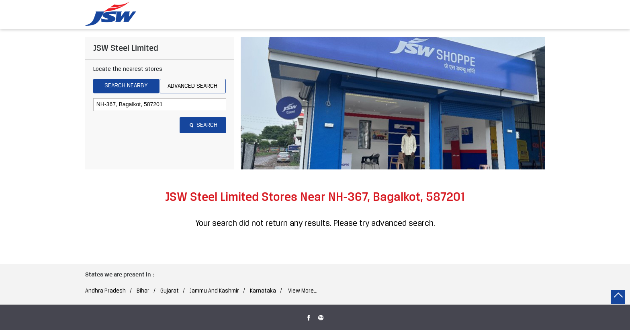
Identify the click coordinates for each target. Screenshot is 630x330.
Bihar (143, 291)
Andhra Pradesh (105, 291)
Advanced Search (192, 86)
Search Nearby (125, 85)
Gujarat (169, 291)
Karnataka (263, 291)
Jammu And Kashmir (214, 291)
